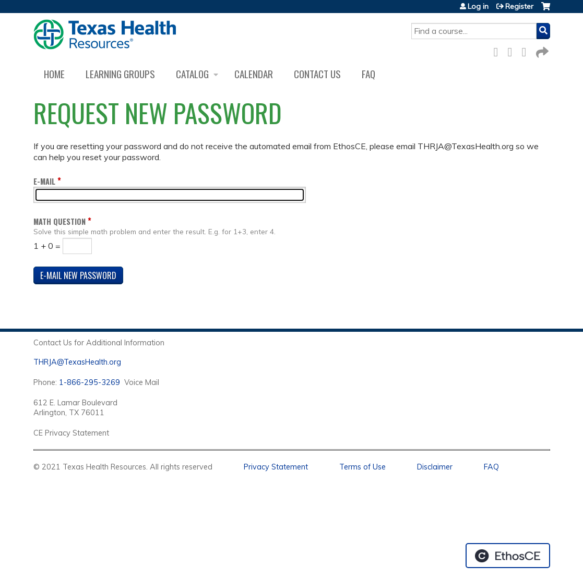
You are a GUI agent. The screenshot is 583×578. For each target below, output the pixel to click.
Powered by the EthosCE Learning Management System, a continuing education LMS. (508, 555)
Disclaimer (435, 467)
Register (519, 6)
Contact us (317, 73)
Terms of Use (362, 467)
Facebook (499, 50)
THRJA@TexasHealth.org (77, 362)
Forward (541, 50)
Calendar (253, 73)
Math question (59, 221)
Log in (478, 6)
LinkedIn (527, 50)
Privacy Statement (276, 467)
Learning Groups (120, 73)
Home (54, 73)
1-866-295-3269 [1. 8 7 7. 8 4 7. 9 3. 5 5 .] (89, 382)
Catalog (192, 73)
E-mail (44, 181)
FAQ (368, 73)
